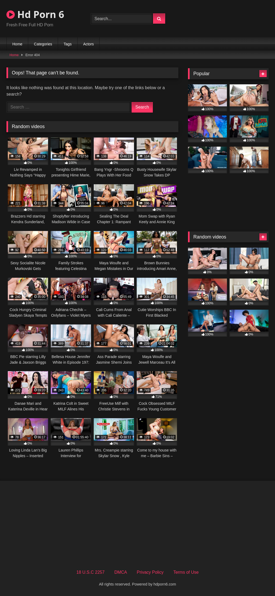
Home (17, 44)
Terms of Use (185, 572)
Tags (68, 44)
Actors (88, 44)
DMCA (120, 572)
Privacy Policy (150, 572)
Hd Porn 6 (35, 14)
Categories (43, 44)
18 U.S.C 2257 (90, 572)
